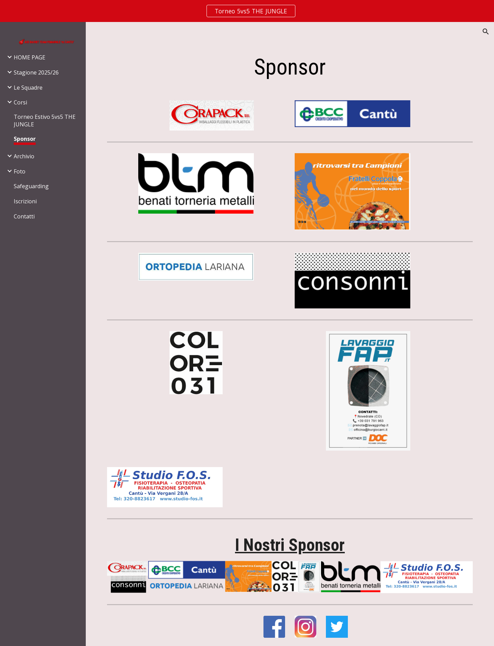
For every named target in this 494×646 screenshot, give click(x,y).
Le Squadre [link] (28, 87)
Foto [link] (19, 171)
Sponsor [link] (25, 139)
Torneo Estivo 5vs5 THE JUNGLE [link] (44, 120)
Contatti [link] (24, 216)
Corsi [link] (20, 102)
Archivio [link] (24, 156)
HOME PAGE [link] (29, 57)
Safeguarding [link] (31, 186)
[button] (486, 31)
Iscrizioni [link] (25, 201)
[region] (247, 11)
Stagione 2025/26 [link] (36, 72)
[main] (290, 67)
